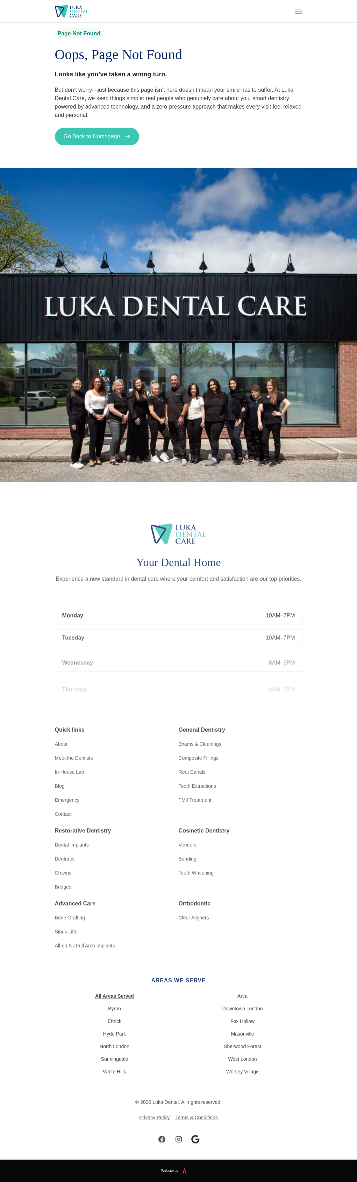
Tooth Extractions (197, 776)
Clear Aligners (194, 907)
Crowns (63, 862)
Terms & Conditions (196, 1127)
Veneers (188, 834)
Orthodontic (195, 893)
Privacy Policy (154, 1127)
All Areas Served (114, 1006)
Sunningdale (114, 1069)
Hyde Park (114, 1043)
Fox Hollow (242, 1031)
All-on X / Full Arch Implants (85, 935)
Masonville (242, 1043)
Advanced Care (75, 893)
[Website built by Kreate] (189, 1170)
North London (114, 1056)
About (61, 734)
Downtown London (242, 1018)
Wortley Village (242, 1081)
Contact (63, 804)
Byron (114, 1018)
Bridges (63, 876)
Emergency (67, 790)
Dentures (65, 848)
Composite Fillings (199, 748)
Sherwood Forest (242, 1056)
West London (242, 1069)
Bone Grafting (70, 907)
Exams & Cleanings (200, 734)
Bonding (188, 848)
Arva (242, 1006)
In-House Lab (69, 762)
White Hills (114, 1081)
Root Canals (192, 762)
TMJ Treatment (195, 790)
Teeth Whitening (196, 862)
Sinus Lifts (66, 921)
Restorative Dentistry (83, 820)
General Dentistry (202, 720)
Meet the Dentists (74, 748)
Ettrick (114, 1031)
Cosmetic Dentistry (204, 820)
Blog (60, 776)
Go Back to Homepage (97, 136)
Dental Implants (72, 834)
